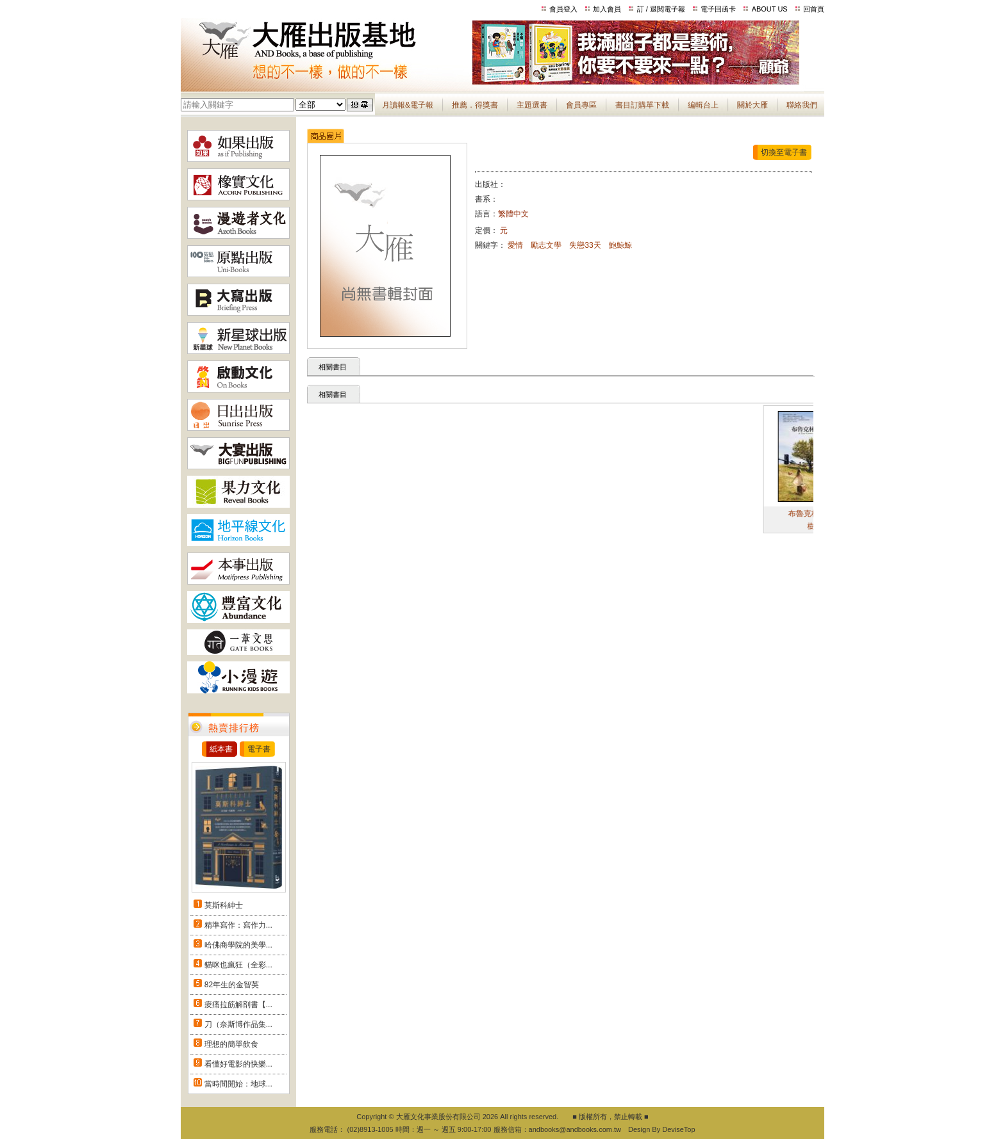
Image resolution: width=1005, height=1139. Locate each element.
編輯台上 (703, 105)
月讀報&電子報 (407, 105)
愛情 (515, 245)
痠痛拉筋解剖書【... (238, 1004)
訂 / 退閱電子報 (661, 9)
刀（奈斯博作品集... (238, 1024)
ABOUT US (770, 9)
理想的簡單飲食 (231, 1044)
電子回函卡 (718, 9)
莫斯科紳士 (223, 905)
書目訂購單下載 (642, 105)
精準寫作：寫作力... (238, 925)
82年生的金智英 (231, 984)
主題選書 (532, 105)
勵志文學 (546, 245)
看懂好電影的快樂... (238, 1064)
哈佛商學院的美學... (238, 945)
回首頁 (813, 9)
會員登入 (563, 9)
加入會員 (607, 9)
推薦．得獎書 (475, 105)
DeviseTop (678, 1129)
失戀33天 (585, 245)
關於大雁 (752, 105)
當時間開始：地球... (238, 1083)
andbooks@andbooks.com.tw (575, 1129)
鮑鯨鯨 (620, 245)
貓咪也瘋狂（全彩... (238, 964)
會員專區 (581, 105)
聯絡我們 (801, 105)
